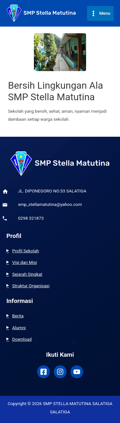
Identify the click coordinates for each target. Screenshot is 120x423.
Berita (18, 315)
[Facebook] (43, 371)
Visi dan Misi (24, 262)
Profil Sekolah (25, 250)
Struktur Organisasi (31, 285)
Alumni (19, 327)
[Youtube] (76, 371)
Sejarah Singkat (27, 274)
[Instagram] (60, 371)
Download (22, 339)
